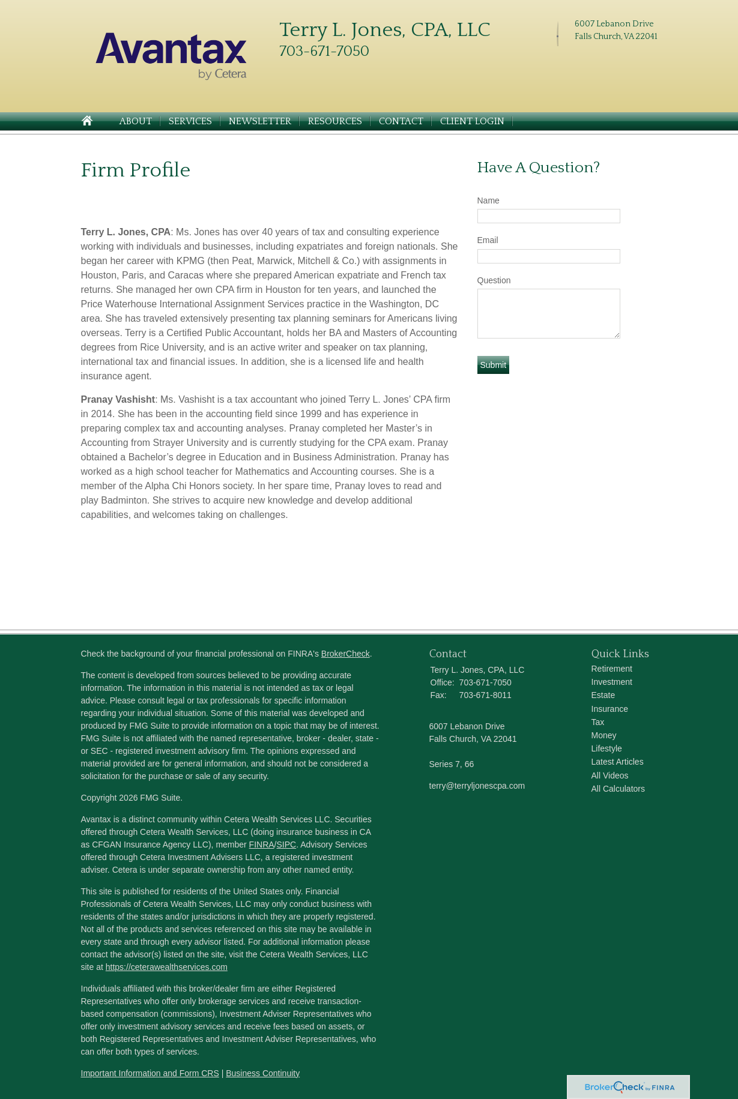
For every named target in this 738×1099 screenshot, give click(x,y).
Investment (611, 682)
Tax (598, 722)
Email (487, 240)
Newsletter (260, 121)
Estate (603, 695)
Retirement (611, 668)
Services (190, 121)
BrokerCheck (345, 653)
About (135, 121)
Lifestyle (606, 748)
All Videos (610, 775)
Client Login (472, 121)
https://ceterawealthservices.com (167, 967)
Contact (401, 121)
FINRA (261, 844)
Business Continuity (263, 1073)
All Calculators (618, 788)
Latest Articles (617, 761)
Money (604, 735)
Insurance (609, 709)
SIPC (287, 844)
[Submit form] (493, 365)
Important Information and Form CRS (150, 1073)
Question (494, 280)
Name (488, 200)
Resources (335, 121)
